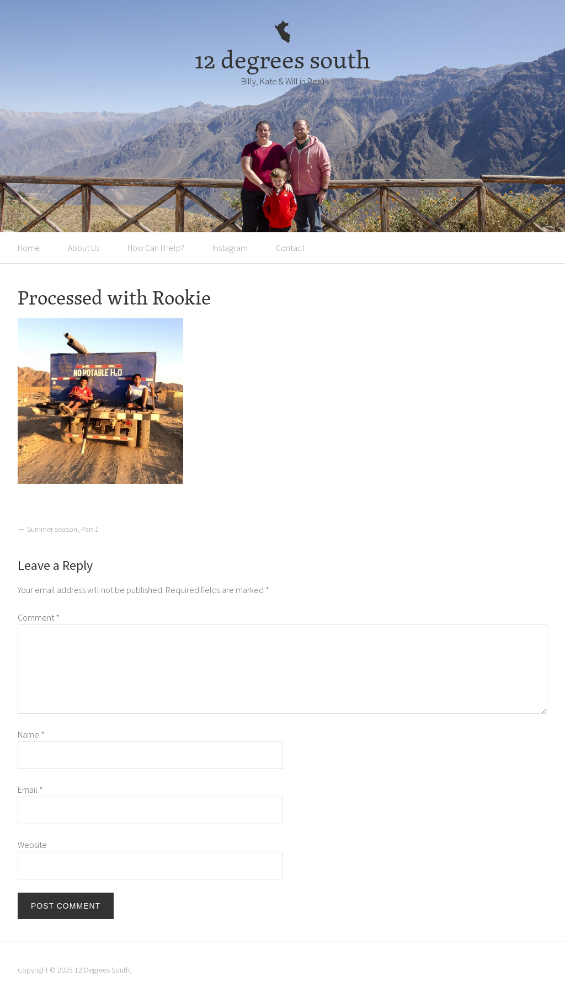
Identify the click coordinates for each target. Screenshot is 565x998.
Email (30, 789)
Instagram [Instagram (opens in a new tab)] (230, 247)
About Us (83, 247)
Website (32, 844)
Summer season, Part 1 (58, 529)
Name (31, 734)
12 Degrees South (102, 970)
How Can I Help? (155, 247)
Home (29, 247)
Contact (290, 247)
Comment (39, 617)
